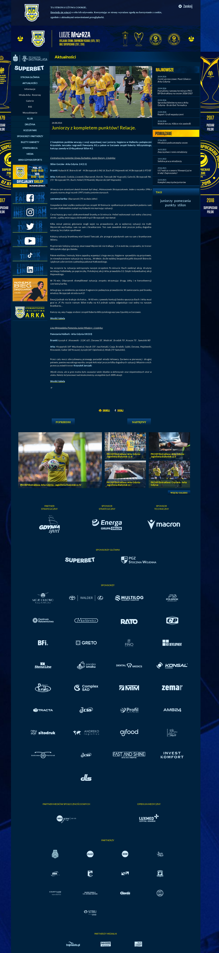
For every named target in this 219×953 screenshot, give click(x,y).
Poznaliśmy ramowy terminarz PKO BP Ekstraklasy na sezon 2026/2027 (175, 92)
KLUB (30, 118)
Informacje (29, 89)
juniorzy (166, 200)
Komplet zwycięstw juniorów (172, 182)
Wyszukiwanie (30, 112)
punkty (170, 205)
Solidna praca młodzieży (170, 161)
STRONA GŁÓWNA (29, 77)
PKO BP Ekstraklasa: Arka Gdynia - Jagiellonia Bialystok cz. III (124, 455)
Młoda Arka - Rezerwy (30, 95)
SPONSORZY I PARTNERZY (30, 136)
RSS (30, 106)
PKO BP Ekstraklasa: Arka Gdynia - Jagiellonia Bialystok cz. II (168, 455)
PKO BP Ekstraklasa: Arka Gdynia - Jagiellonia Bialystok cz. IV (50, 485)
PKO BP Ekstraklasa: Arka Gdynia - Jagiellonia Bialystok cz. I (124, 483)
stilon (181, 205)
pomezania (182, 200)
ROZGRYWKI (30, 130)
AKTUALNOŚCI (29, 83)
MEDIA (30, 154)
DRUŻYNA (30, 124)
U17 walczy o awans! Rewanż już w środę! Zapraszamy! (174, 171)
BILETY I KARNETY (30, 142)
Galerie (30, 101)
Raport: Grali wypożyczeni (171, 114)
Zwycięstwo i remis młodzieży (172, 152)
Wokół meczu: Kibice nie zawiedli (174, 123)
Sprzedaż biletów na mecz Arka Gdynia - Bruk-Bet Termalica (173, 103)
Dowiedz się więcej (61, 12)
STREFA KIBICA (29, 148)
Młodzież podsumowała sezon (173, 142)
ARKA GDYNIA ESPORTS (30, 160)
